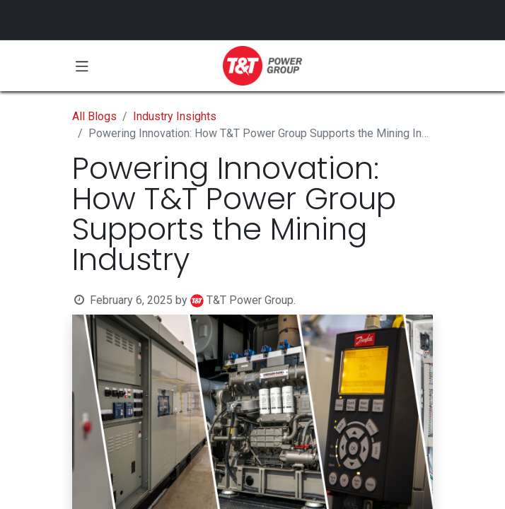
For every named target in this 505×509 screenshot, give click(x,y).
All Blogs (94, 116)
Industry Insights (174, 116)
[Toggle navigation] (82, 65)
